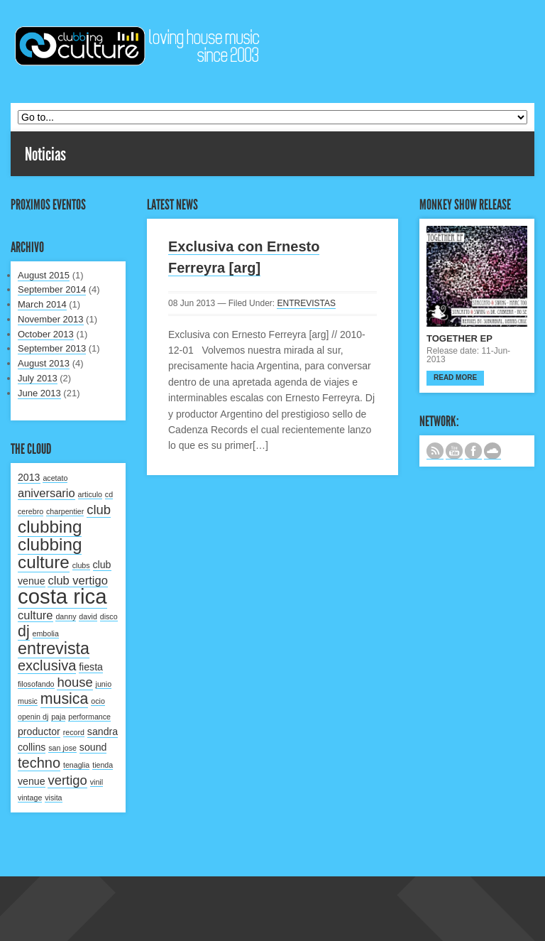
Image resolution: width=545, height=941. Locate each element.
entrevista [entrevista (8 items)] (53, 648)
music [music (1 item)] (28, 701)
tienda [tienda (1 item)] (102, 765)
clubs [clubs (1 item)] (81, 565)
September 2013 (52, 348)
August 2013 (44, 363)
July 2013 (37, 378)
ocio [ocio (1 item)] (98, 701)
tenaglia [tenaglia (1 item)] (76, 765)
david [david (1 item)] (88, 616)
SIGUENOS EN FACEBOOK (473, 450)
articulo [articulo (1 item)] (90, 494)
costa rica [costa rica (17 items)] (62, 596)
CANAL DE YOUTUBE (454, 450)
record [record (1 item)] (73, 732)
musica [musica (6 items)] (64, 698)
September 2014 (52, 289)
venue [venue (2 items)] (31, 781)
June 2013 (39, 393)
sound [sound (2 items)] (93, 747)
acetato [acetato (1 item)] (55, 478)
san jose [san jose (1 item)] (62, 748)
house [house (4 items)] (74, 682)
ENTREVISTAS (306, 303)
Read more (455, 377)
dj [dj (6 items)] (24, 631)
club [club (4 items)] (99, 509)
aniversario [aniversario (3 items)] (46, 492)
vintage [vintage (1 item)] (30, 797)
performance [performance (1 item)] (89, 716)
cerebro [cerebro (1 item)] (30, 511)
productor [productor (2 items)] (39, 731)
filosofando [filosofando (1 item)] (36, 684)
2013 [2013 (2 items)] (29, 477)
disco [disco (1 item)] (109, 616)
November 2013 (51, 319)
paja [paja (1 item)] (58, 716)
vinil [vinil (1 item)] (96, 782)
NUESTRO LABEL (492, 450)
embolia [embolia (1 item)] (46, 633)
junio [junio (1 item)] (104, 684)
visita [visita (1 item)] (53, 797)
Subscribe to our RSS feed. (435, 450)
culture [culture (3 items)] (35, 615)
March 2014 (42, 304)
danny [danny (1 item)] (65, 616)
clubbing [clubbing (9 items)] (50, 526)
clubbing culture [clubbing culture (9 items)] (50, 553)
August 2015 (44, 275)
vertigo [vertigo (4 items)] (67, 780)
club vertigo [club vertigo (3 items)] (77, 580)
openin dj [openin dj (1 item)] (33, 716)
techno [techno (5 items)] (39, 763)
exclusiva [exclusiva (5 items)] (47, 665)
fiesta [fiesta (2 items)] (91, 667)
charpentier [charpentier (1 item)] (65, 511)
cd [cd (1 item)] (109, 494)
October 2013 (46, 334)
